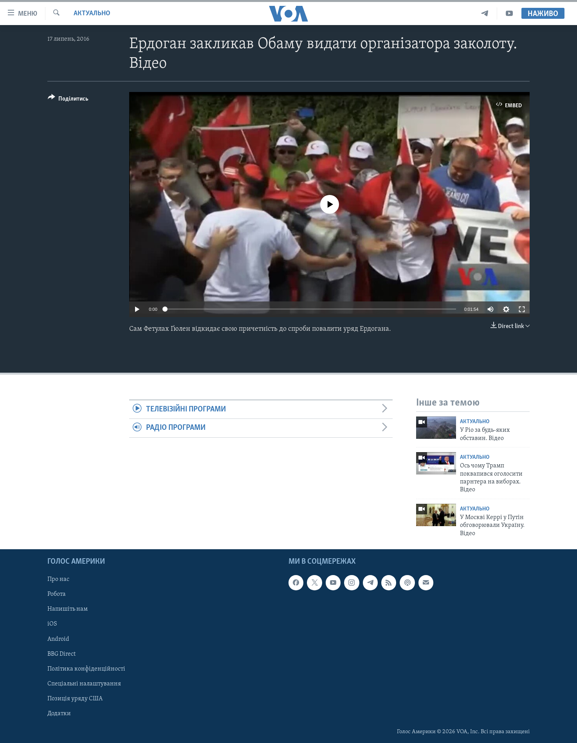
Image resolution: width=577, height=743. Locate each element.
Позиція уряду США (75, 699)
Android (58, 639)
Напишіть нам (67, 609)
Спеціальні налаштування (84, 684)
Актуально (92, 13)
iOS (52, 624)
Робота (56, 594)
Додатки (59, 714)
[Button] (68, 100)
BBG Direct (61, 654)
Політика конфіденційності (86, 669)
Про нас (58, 579)
